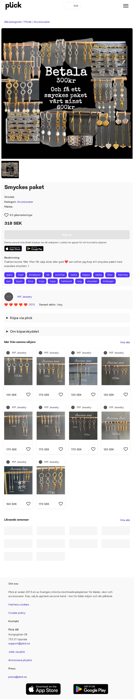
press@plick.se (17, 676)
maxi (20, 274)
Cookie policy (16, 612)
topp (53, 281)
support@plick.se (19, 643)
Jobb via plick (16, 651)
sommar (60, 274)
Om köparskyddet (24, 331)
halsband (66, 281)
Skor (110, 274)
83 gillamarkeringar (21, 215)
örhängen (108, 281)
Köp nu (67, 234)
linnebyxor (34, 274)
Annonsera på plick (20, 660)
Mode (28, 21)
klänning (123, 274)
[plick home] (14, 5)
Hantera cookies (18, 604)
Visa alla (125, 342)
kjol (8, 281)
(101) (32, 304)
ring (79, 281)
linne (30, 281)
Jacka (73, 274)
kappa (86, 274)
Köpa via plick (21, 318)
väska (98, 274)
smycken (92, 281)
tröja (41, 281)
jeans (9, 274)
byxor (19, 281)
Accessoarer (42, 21)
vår (48, 274)
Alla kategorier (13, 21)
